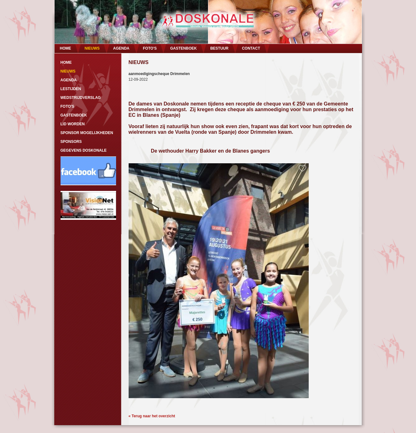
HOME (65, 48)
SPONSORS (71, 141)
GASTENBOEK (183, 48)
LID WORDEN (73, 124)
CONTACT (251, 48)
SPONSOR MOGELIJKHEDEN (87, 133)
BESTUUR (219, 48)
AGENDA (121, 48)
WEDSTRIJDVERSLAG (81, 97)
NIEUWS (92, 48)
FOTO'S (150, 48)
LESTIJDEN (71, 89)
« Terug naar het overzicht (152, 416)
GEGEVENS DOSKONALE (84, 150)
